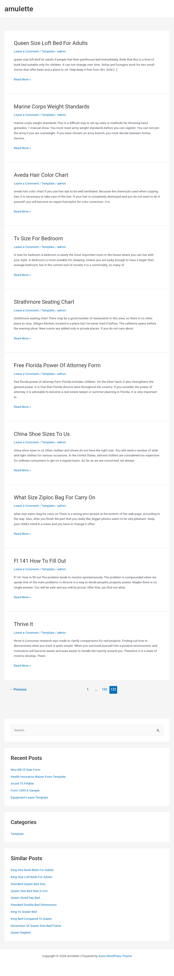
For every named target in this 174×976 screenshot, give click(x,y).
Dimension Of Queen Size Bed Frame (36, 925)
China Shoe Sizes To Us (42, 434)
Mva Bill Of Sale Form (25, 769)
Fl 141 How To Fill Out (40, 561)
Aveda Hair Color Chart (41, 175)
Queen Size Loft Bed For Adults (51, 43)
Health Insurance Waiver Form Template (38, 776)
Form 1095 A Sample (25, 790)
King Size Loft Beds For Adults (31, 877)
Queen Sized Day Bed (25, 897)
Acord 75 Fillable (22, 783)
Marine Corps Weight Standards (51, 106)
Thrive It (23, 624)
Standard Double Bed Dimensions (34, 904)
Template (47, 51)
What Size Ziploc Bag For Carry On (54, 497)
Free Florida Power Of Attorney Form (57, 365)
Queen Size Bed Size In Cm (29, 891)
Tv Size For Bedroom (38, 238)
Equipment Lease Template (29, 797)
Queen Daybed (21, 932)
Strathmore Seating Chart (44, 302)
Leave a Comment (26, 51)
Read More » (22, 79)
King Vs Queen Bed (24, 911)
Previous (18, 689)
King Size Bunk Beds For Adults (32, 870)
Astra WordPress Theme (115, 956)
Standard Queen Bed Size (28, 884)
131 (105, 689)
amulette (19, 9)
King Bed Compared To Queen (31, 918)
